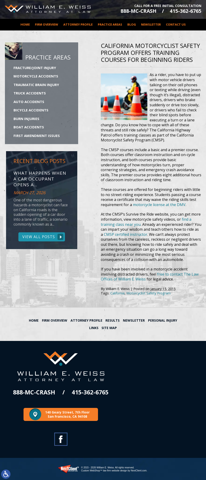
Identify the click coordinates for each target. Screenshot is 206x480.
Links (93, 328)
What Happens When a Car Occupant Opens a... (40, 178)
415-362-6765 (185, 11)
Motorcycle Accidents (36, 76)
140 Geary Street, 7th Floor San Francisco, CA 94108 (67, 414)
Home (25, 24)
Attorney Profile (78, 24)
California (117, 293)
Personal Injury (162, 320)
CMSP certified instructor (125, 234)
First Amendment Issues (37, 135)
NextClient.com (139, 470)
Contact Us (176, 24)
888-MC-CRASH (138, 11)
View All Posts (38, 236)
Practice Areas (110, 24)
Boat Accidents (29, 127)
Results (112, 320)
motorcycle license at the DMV (159, 204)
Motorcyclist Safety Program (148, 293)
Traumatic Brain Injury (36, 84)
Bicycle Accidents (31, 110)
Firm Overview (46, 24)
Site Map (109, 328)
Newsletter (151, 24)
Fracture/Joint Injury (35, 67)
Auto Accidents (29, 101)
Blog (131, 24)
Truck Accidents (30, 93)
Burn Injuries (26, 118)
